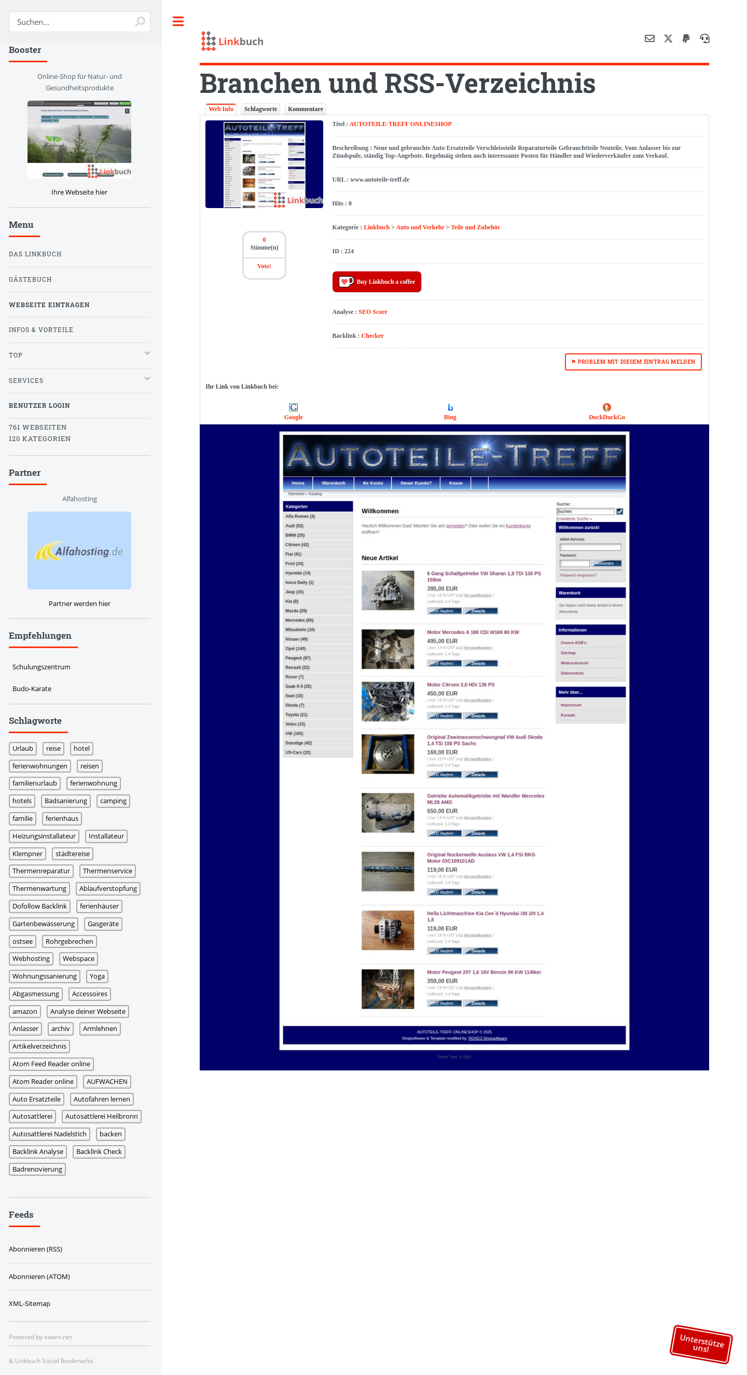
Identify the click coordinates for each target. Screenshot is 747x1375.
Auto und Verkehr (422, 227)
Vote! (266, 266)
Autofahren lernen (104, 1099)
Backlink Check (102, 1151)
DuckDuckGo (607, 417)
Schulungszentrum (44, 666)
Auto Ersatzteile (39, 1099)
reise (56, 748)
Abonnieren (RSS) (38, 1249)
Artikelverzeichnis (42, 1046)
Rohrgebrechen (72, 941)
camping (116, 800)
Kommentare (308, 109)
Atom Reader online (45, 1081)
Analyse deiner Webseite (90, 1011)
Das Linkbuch (37, 254)
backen (113, 1133)
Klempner (30, 853)
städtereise (75, 853)
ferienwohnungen (42, 766)
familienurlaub (37, 783)
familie (25, 818)
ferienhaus (64, 818)
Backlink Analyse (40, 1151)
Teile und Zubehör (477, 227)
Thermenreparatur (44, 870)
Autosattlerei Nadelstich (52, 1133)
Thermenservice (110, 870)
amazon (27, 1011)
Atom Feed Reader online (54, 1063)
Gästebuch (32, 279)
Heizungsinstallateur (46, 836)
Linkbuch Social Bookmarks (57, 1360)
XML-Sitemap (32, 1303)
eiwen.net (61, 1336)
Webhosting (33, 958)
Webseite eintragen (51, 305)
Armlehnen (103, 1028)
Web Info (223, 109)
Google (295, 417)
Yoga (99, 976)
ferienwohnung (96, 783)
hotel (84, 748)
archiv (63, 1028)
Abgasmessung (38, 993)
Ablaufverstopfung (111, 888)
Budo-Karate (34, 688)
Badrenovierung (40, 1169)
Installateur (109, 836)
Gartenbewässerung (46, 923)
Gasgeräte (105, 923)
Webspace (81, 958)
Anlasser (28, 1028)
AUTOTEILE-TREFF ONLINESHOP (402, 124)
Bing (451, 417)
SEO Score (375, 311)
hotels (24, 800)
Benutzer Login (42, 405)
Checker (374, 335)
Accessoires (92, 993)
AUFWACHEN (109, 1081)
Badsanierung (68, 800)
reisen (92, 766)
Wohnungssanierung (47, 976)
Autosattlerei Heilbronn (104, 1116)
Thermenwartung (42, 888)
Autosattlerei (35, 1116)
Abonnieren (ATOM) (42, 1276)
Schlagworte (263, 109)
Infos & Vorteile (43, 330)
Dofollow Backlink (42, 906)
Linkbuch (379, 227)
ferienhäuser (101, 906)
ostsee (25, 941)
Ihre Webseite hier (82, 192)
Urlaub (25, 748)
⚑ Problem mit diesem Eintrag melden (633, 362)
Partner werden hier (82, 603)
